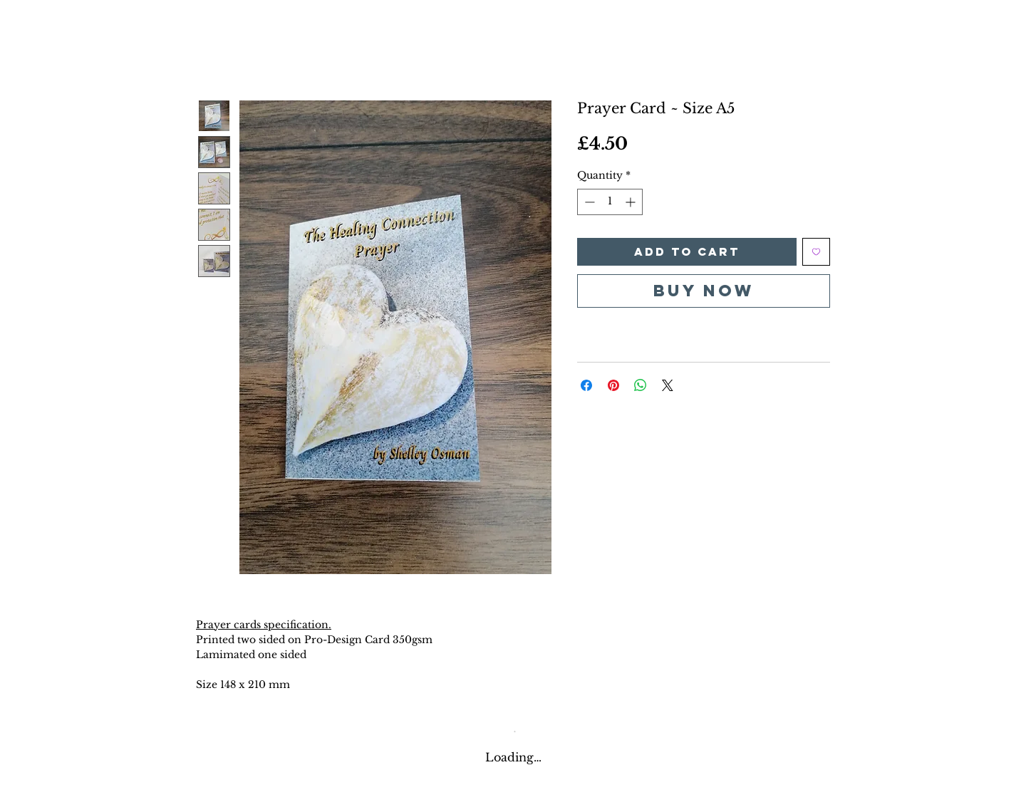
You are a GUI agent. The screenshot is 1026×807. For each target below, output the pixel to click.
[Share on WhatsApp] (640, 385)
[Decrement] (588, 201)
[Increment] (632, 201)
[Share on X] (667, 385)
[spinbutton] (610, 201)
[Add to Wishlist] (816, 252)
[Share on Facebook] (586, 385)
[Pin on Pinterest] (613, 385)
